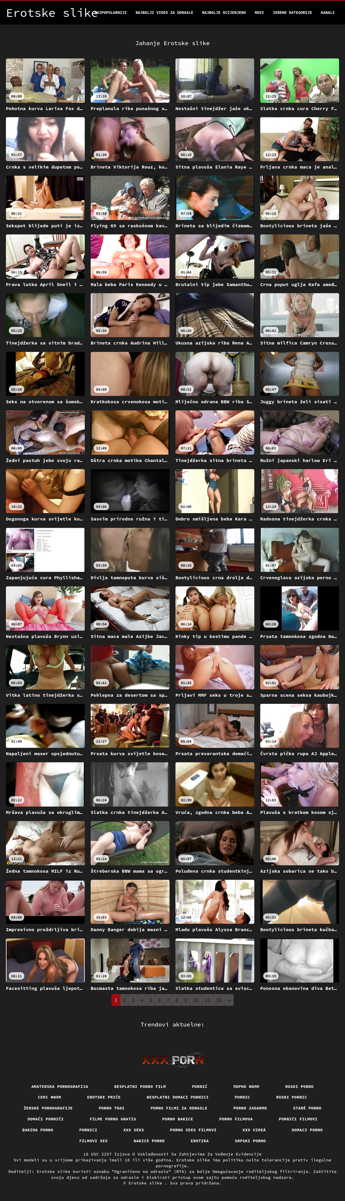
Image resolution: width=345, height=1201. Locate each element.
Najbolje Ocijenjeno (224, 12)
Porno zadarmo (250, 1108)
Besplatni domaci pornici (178, 1097)
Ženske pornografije (48, 1108)
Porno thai (112, 1108)
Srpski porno (250, 1140)
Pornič (200, 1086)
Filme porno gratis (113, 1119)
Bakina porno (37, 1130)
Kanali (328, 12)
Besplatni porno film (140, 1086)
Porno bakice (177, 1119)
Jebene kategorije (292, 12)
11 (207, 1000)
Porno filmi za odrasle (179, 1108)
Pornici (88, 1130)
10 (196, 1000)
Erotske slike (146, 1183)
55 (219, 1000)
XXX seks (133, 1130)
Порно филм (246, 1086)
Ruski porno (299, 1086)
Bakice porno (149, 1140)
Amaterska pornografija (59, 1086)
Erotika (200, 1140)
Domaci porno (307, 1130)
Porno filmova (236, 1119)
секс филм (49, 1097)
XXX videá (254, 1130)
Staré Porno (307, 1108)
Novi (259, 12)
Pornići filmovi (298, 1119)
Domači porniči (45, 1119)
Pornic (242, 1097)
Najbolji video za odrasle (164, 12)
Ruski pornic (291, 1097)
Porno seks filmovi (193, 1130)
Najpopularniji (111, 12)
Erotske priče (104, 1097)
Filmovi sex (93, 1140)
